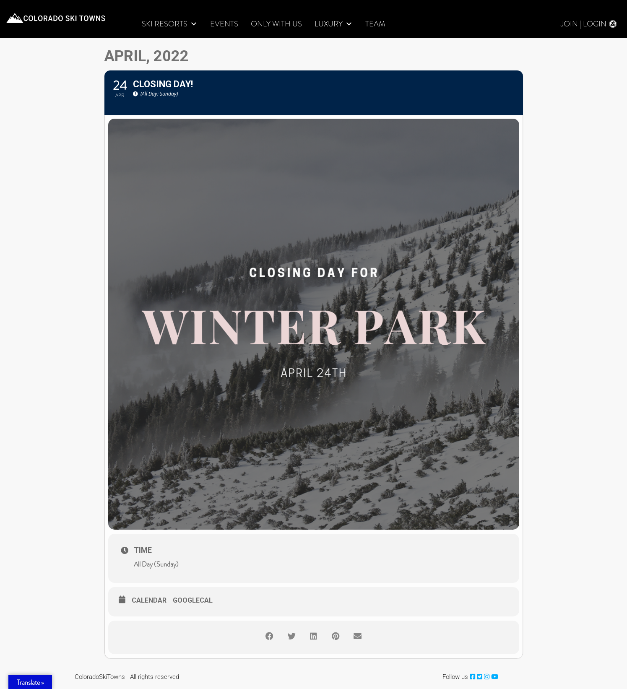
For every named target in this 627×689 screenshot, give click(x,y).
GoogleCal (193, 601)
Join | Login (583, 24)
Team (375, 24)
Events (224, 24)
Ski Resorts (170, 24)
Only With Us (276, 24)
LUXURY (334, 24)
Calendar (149, 601)
